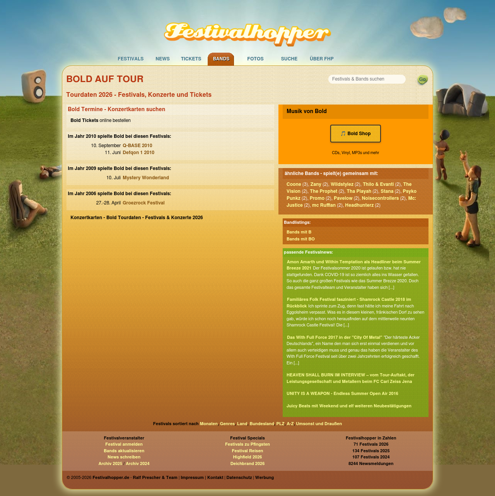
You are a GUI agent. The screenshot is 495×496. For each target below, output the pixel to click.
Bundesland (261, 424)
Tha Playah (358, 191)
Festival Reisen (247, 451)
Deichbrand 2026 (247, 464)
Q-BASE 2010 (137, 145)
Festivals (130, 59)
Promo (317, 198)
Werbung (264, 477)
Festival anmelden (124, 444)
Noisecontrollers (380, 198)
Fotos (255, 59)
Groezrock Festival (143, 203)
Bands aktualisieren (124, 451)
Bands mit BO (301, 239)
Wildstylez (342, 184)
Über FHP (322, 59)
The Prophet (323, 191)
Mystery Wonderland (146, 177)
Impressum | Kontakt (202, 477)
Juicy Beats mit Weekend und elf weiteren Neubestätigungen (349, 406)
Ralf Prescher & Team (155, 477)
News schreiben (124, 457)
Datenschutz (239, 477)
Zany (316, 184)
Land (242, 424)
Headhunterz (359, 205)
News (162, 59)
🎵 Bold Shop (355, 133)
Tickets (191, 59)
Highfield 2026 (247, 457)
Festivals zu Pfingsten (247, 444)
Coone (294, 184)
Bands (221, 59)
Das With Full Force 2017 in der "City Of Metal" (334, 337)
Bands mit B (299, 232)
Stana (387, 191)
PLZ (281, 424)
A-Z (290, 424)
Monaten (209, 424)
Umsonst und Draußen (319, 424)
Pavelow (343, 198)
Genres (227, 424)
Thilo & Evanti (378, 184)
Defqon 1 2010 (138, 152)
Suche (289, 59)
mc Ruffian (324, 205)
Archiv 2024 (137, 464)
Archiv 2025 (110, 464)
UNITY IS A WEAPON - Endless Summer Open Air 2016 (342, 393)
